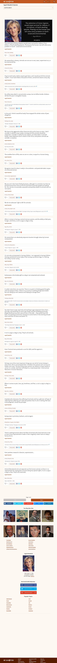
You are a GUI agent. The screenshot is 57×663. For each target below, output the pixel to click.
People (12, 194)
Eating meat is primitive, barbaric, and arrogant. (19, 416)
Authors (19, 659)
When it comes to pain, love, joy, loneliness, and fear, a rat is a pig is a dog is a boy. (28, 384)
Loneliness (11, 391)
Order (10, 298)
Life (29, 602)
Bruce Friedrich (32, 540)
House (8, 101)
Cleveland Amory (9, 547)
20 (7, 163)
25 (7, 427)
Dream (30, 606)
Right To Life (12, 208)
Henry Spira (31, 545)
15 (7, 270)
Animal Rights (16, 422)
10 (7, 284)
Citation (32, 576)
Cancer (9, 375)
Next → (42, 500)
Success (30, 600)
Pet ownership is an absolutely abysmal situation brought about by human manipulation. (27, 238)
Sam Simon (31, 542)
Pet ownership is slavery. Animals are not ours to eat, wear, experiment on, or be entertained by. (28, 61)
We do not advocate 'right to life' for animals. (18, 202)
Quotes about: (28, 7)
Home (6, 194)
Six (10, 101)
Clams (8, 160)
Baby (6, 264)
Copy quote (12, 55)
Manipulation (12, 245)
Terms (41, 661)
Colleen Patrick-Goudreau (11, 549)
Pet (8, 68)
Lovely (11, 121)
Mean (6, 52)
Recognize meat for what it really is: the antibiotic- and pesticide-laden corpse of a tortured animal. (28, 169)
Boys (11, 338)
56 (7, 232)
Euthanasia (11, 281)
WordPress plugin (32, 661)
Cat (7, 281)
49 (7, 344)
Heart (13, 375)
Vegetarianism (13, 176)
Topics (19, 660)
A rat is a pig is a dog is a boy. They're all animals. (19, 333)
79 (7, 178)
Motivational (9, 604)
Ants (5, 160)
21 (7, 394)
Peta (9, 208)
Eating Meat (7, 422)
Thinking (6, 121)
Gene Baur (31, 543)
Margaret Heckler (32, 547)
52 (7, 89)
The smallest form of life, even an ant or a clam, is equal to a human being (26, 154)
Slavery (11, 68)
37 (7, 126)
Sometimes (13, 83)
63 (7, 149)
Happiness (31, 610)
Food (6, 176)
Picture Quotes (21, 661)
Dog (5, 226)
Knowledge (8, 610)
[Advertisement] (28, 14)
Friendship (8, 602)
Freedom (30, 608)
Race (8, 52)
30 (7, 411)
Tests (9, 355)
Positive (8, 608)
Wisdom (30, 604)
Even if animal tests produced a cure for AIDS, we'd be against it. (23, 349)
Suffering (9, 408)
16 (7, 214)
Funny (7, 600)
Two (9, 441)
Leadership (8, 606)
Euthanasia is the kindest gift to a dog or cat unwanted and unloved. (25, 275)
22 (7, 197)
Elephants (10, 144)
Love (29, 598)
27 (7, 358)
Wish (12, 298)
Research (9, 458)
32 (7, 447)
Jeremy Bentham (32, 549)
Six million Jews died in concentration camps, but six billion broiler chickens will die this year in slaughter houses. (27, 95)
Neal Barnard (9, 542)
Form (11, 160)
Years (6, 101)
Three (11, 441)
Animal (6, 68)
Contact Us (42, 660)
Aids (11, 355)
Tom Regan (8, 540)
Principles (14, 408)
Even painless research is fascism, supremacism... (19, 452)
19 (7, 304)
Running (6, 375)
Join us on (28, 585)
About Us (42, 659)
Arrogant (11, 422)
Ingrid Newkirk (8, 49)
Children (11, 264)
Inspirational (9, 598)
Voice (13, 144)
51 (7, 55)
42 (7, 250)
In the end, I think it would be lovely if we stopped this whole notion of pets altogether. (27, 114)
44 (7, 108)
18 (7, 483)
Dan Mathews (9, 543)
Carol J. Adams (9, 545)
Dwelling (11, 52)
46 (7, 70)
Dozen (9, 83)
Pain (7, 226)
